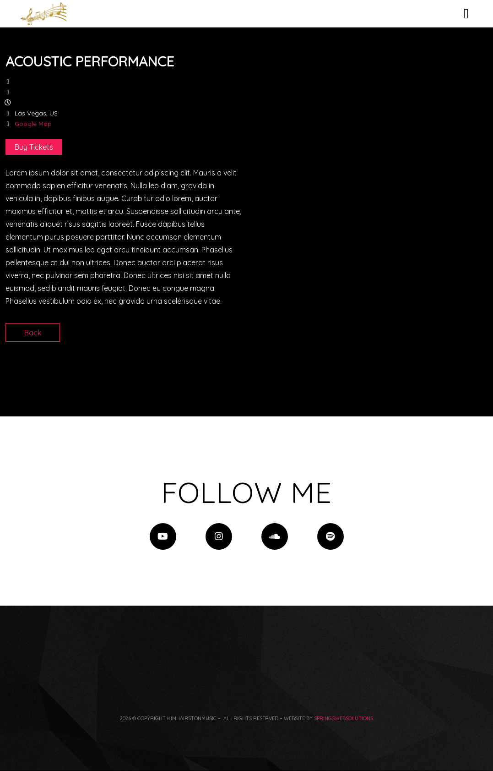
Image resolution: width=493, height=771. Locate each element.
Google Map (33, 124)
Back (32, 332)
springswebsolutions (343, 718)
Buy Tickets (34, 147)
